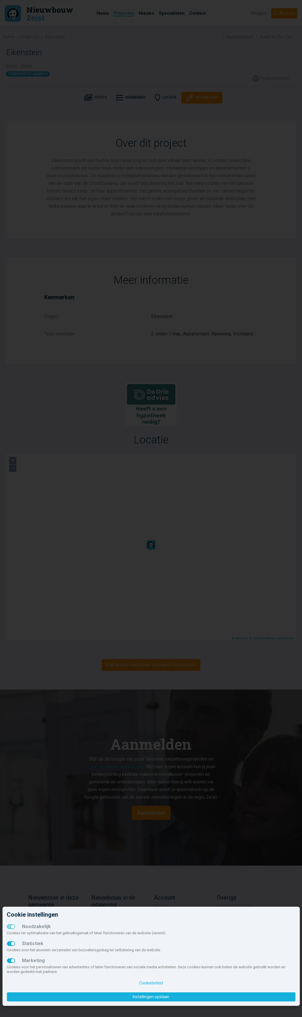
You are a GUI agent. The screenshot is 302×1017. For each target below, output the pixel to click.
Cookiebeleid (151, 983)
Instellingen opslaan (151, 996)
